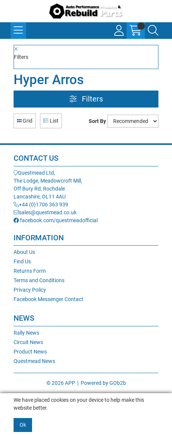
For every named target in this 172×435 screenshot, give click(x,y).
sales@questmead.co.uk (45, 212)
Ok (23, 425)
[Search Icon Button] (153, 30)
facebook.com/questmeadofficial (56, 220)
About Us (24, 252)
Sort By (97, 121)
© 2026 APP (60, 383)
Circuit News (28, 342)
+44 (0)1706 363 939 (41, 204)
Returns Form (30, 271)
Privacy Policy (30, 290)
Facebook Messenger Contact (48, 299)
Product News (30, 352)
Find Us (22, 261)
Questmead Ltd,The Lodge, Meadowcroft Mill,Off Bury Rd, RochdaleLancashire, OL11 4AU (48, 185)
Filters (86, 99)
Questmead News (34, 361)
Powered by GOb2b (103, 383)
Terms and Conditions (39, 280)
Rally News (26, 333)
